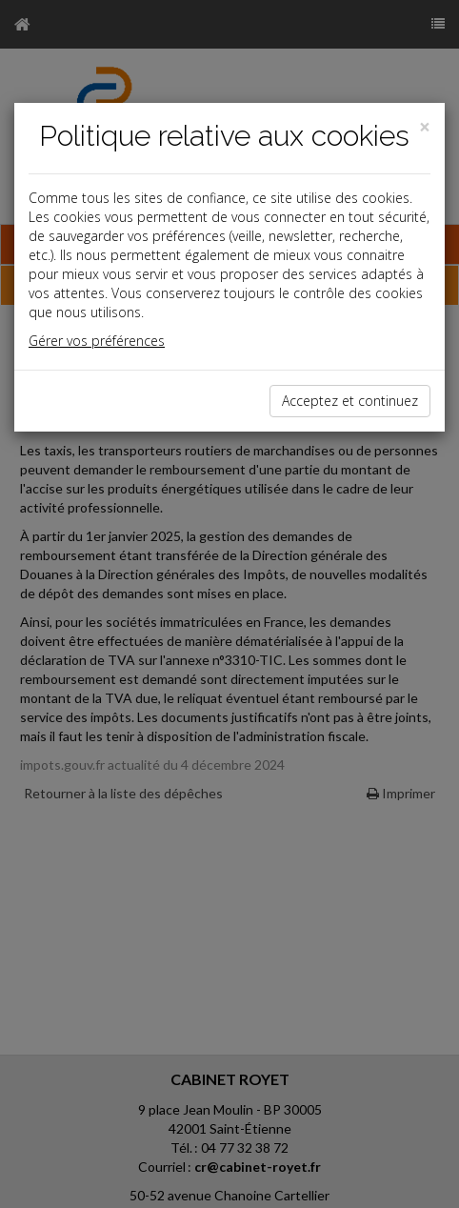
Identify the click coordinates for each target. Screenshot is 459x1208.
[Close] (424, 127)
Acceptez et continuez (350, 401)
